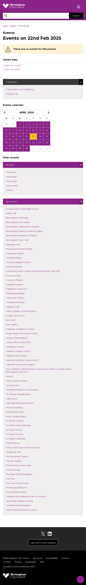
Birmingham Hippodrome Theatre (22, 227)
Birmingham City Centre (18, 222)
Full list (9, 190)
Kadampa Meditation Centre (20, 329)
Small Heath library (15, 412)
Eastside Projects (14, 285)
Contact (65, 558)
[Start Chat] (80, 579)
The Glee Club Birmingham (19, 474)
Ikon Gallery (12, 325)
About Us (37, 558)
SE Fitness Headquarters (18, 394)
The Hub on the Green (17, 483)
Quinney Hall (12, 385)
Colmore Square (14, 267)
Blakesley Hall (13, 245)
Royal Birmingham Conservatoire (22, 390)
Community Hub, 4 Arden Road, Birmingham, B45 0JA (33, 271)
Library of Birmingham (17, 338)
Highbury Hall (12, 307)
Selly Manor (12, 399)
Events (12, 26)
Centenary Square (15, 254)
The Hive (10, 479)
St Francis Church (14, 421)
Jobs (42, 562)
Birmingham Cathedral (17, 218)
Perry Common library (16, 381)
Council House (13, 276)
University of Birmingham (18, 505)
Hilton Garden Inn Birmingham (21, 311)
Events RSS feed (11, 69)
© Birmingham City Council (16, 558)
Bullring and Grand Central (19, 249)
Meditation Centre (15, 347)
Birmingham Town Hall (17, 240)
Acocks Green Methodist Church (22, 209)
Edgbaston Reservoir (16, 289)
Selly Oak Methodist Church (20, 403)
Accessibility (52, 558)
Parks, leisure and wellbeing (24, 89)
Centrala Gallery (13, 258)
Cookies (7, 562)
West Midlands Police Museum (21, 510)
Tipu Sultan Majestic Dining (19, 501)
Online (9, 377)
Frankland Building (15, 294)
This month (11, 181)
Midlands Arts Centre (16, 356)
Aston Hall (11, 213)
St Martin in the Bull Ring (18, 425)
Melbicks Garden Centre (18, 351)
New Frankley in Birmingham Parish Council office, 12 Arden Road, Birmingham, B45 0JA (38, 370)
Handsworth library (15, 302)
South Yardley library (16, 417)
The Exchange (13, 470)
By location (11, 202)
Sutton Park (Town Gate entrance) (23, 448)
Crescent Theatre (14, 280)
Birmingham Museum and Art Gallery (24, 231)
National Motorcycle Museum (21, 365)
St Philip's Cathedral (15, 439)
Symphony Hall (13, 452)
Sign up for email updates (43, 543)
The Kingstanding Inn (16, 488)
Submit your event (12, 65)
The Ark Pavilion (14, 461)
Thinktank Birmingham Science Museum (26, 497)
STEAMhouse (12, 443)
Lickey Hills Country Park (18, 342)
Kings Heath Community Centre (22, 334)
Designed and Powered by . (19, 566)
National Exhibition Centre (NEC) (22, 360)
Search (76, 16)
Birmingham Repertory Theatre (21, 236)
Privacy (18, 562)
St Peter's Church (14, 434)
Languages (30, 562)
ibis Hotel (10, 320)
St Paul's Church (14, 430)
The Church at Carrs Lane (18, 465)
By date (10, 165)
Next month (12, 186)
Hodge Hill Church (15, 316)
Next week (11, 177)
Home (5, 26)
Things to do (16, 93)
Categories (11, 82)
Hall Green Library (15, 298)
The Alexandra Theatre (17, 457)
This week (11, 172)
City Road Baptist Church (18, 262)
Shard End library (14, 408)
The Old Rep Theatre (16, 492)
